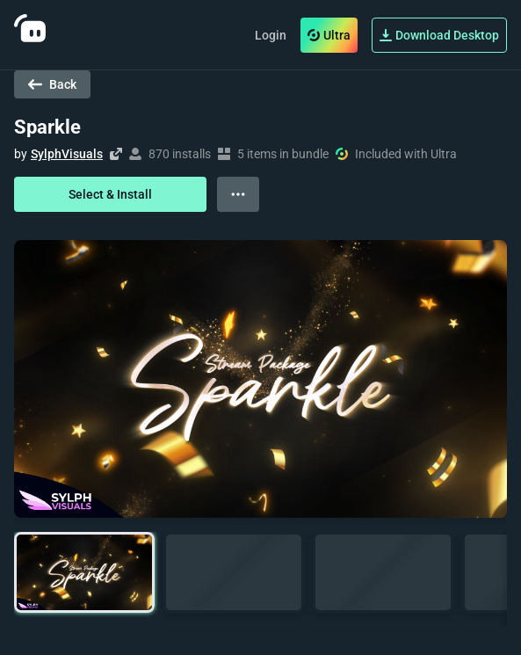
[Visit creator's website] (116, 154)
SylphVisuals (67, 154)
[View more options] (238, 194)
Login (270, 35)
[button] (84, 573)
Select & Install (110, 194)
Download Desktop (439, 35)
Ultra (329, 35)
